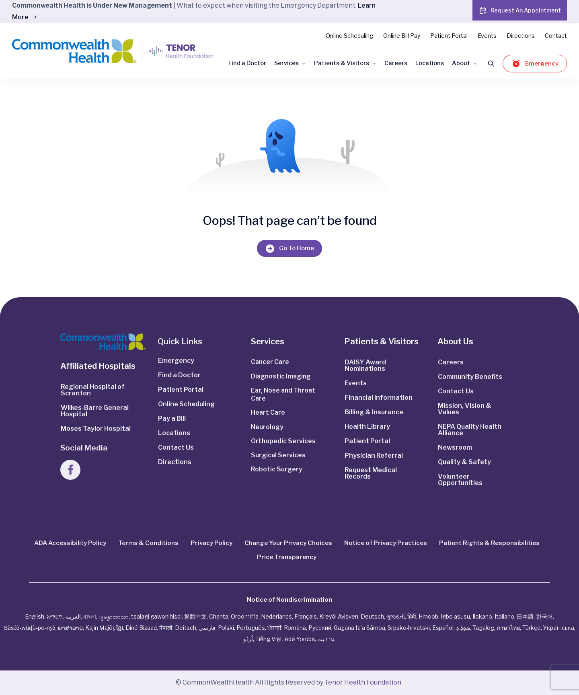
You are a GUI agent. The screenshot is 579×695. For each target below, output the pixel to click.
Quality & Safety (464, 462)
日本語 (525, 616)
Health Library (367, 426)
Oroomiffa (245, 616)
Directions (521, 35)
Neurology (267, 428)
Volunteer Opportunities (460, 480)
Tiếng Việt (268, 638)
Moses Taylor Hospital (96, 428)
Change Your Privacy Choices (288, 543)
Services (286, 63)
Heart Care (268, 413)
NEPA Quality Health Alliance (469, 430)
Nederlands (276, 616)
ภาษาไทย (508, 627)
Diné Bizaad (141, 627)
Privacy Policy (211, 543)
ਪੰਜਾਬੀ (274, 627)
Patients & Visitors (341, 63)
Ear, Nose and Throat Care (284, 395)
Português (250, 627)
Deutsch (372, 616)
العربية (73, 616)
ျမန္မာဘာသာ (114, 616)
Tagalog (483, 627)
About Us (455, 341)
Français (305, 616)
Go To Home (289, 248)
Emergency (534, 63)
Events (487, 35)
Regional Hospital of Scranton (93, 390)
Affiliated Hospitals (98, 366)
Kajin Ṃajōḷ (99, 627)
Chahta (218, 616)
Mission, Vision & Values (464, 409)
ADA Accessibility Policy (70, 543)
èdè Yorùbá (300, 638)
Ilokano (482, 616)
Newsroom (455, 447)
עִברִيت (326, 638)
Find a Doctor (247, 63)
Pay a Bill (172, 418)
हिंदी (411, 616)
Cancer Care (270, 362)
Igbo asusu (455, 616)
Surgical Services (278, 457)
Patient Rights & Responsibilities (489, 543)
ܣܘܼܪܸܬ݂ (463, 627)
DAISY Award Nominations (365, 365)
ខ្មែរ (119, 627)
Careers (395, 63)
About (461, 63)
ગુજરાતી (395, 616)
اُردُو (248, 638)
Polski (226, 627)
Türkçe (531, 627)
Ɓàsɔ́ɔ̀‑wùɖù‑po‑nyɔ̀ (29, 627)
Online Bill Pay (401, 35)
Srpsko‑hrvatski (409, 627)
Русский (319, 627)
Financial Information (379, 397)
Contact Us (176, 447)
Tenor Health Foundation (362, 682)
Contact (556, 35)
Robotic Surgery (276, 471)
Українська (558, 627)
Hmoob (428, 616)
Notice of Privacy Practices (385, 543)
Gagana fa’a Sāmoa (359, 627)
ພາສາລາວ (70, 627)
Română (295, 627)
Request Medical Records (371, 473)
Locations (429, 63)
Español (443, 627)
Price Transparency (286, 557)
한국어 (544, 616)
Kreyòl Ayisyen (338, 616)
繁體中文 (195, 616)
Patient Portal (449, 35)
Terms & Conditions (148, 543)
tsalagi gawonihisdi (156, 616)
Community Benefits (470, 376)
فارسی (207, 627)
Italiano (504, 616)
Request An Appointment (519, 10)
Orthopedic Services (283, 442)
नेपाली (165, 627)
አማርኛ (55, 616)
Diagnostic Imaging (282, 376)
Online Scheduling (349, 35)
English (34, 616)
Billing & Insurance (374, 412)
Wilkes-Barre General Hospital (95, 411)
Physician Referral (374, 455)
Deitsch (185, 627)
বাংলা (89, 616)
